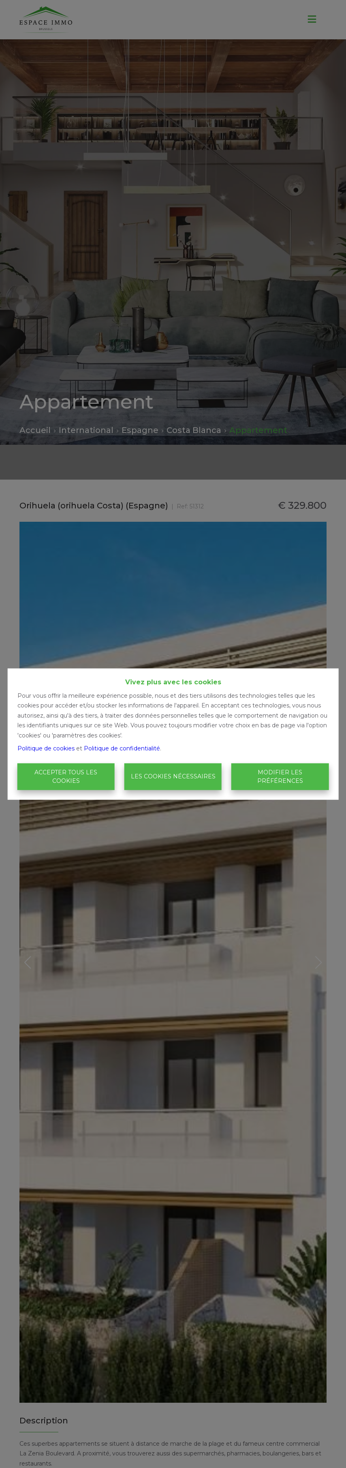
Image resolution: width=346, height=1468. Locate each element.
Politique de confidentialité (122, 748)
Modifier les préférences (280, 776)
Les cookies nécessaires (173, 776)
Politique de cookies (46, 748)
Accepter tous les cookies (65, 776)
